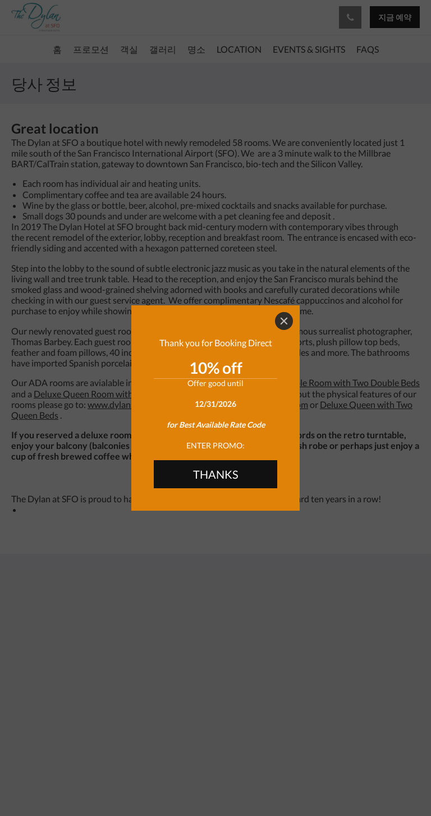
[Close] (284, 321)
